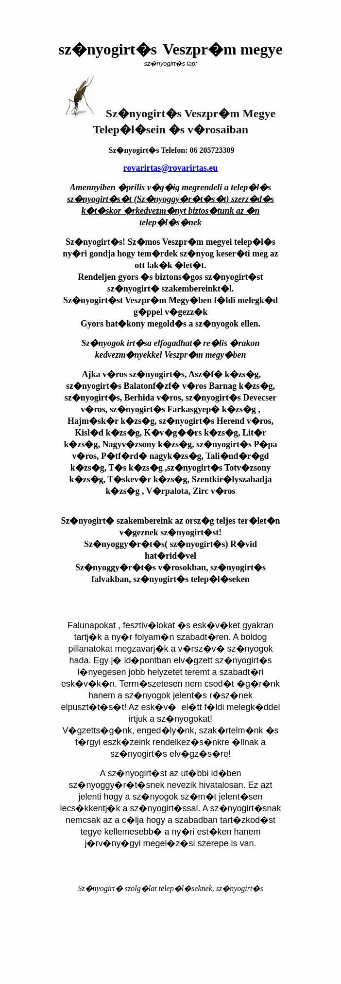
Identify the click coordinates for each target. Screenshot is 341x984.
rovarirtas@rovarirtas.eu (170, 168)
